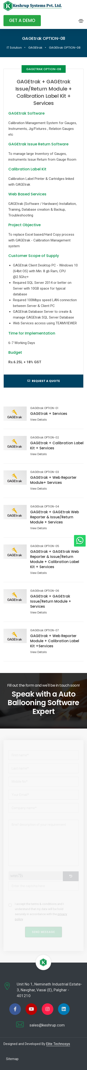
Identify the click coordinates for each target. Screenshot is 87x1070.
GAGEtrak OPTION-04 (44, 506)
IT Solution (14, 47)
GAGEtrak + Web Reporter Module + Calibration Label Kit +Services (54, 640)
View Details (38, 420)
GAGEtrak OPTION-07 (44, 630)
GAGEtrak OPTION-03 (44, 472)
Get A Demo (22, 20)
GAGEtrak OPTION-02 (44, 437)
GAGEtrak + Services (48, 413)
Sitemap (12, 1059)
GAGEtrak (35, 47)
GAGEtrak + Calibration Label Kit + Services (57, 446)
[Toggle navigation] (81, 20)
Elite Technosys (58, 1044)
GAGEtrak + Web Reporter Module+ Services (53, 480)
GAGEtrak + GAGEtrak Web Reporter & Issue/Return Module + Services (54, 517)
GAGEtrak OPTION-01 (44, 408)
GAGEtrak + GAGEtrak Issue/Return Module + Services (50, 601)
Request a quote (43, 381)
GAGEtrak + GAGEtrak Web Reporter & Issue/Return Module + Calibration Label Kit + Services (54, 559)
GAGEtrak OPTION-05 (44, 546)
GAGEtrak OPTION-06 (44, 591)
